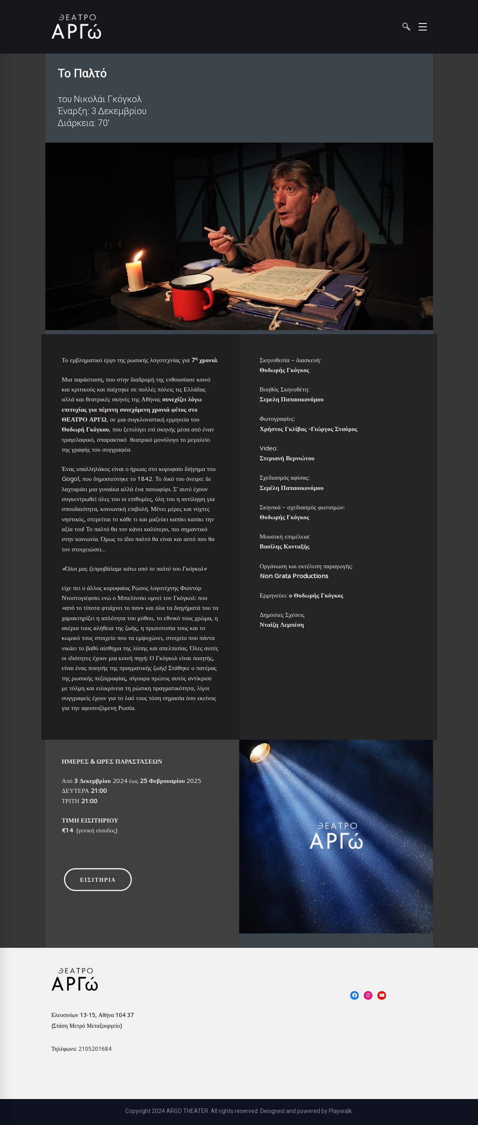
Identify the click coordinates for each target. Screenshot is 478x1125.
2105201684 (94, 1048)
